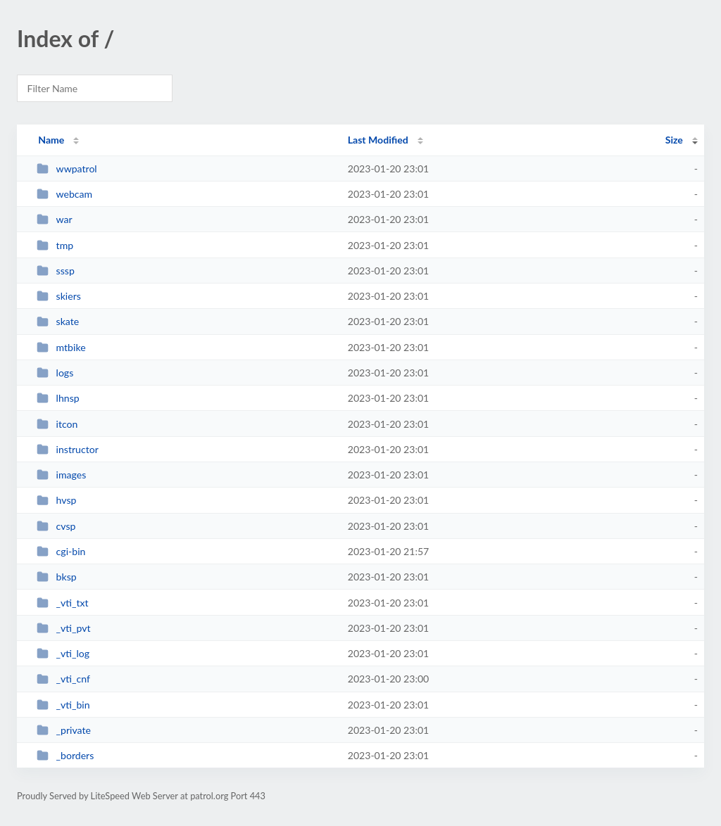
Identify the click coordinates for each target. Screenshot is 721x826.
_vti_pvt (63, 628)
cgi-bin (61, 551)
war (55, 219)
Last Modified (378, 140)
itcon (57, 424)
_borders (65, 755)
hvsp (56, 500)
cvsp (56, 526)
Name (51, 140)
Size (674, 140)
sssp (56, 271)
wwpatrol (67, 168)
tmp (55, 245)
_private (64, 730)
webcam (64, 194)
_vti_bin (63, 705)
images (61, 475)
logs (55, 373)
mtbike (61, 347)
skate (58, 321)
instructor (68, 449)
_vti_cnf (63, 679)
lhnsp (58, 398)
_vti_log (63, 653)
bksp (56, 577)
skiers (59, 296)
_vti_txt (62, 603)
